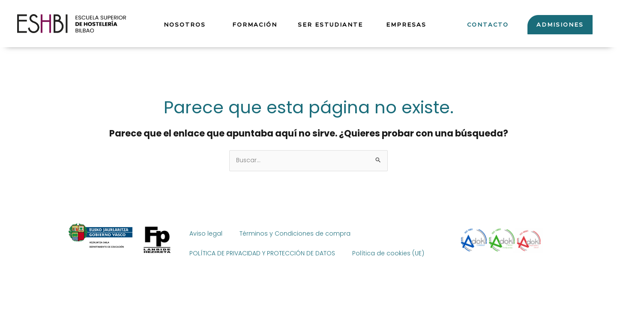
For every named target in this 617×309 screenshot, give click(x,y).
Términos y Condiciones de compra (295, 233)
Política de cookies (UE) (388, 253)
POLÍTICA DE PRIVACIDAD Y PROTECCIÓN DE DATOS (262, 253)
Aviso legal (205, 233)
